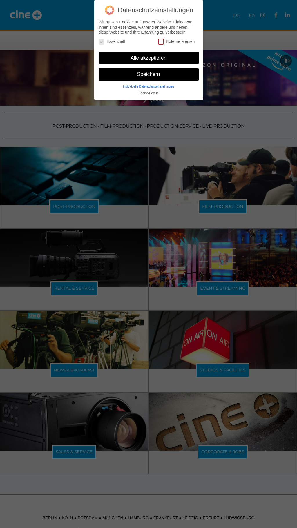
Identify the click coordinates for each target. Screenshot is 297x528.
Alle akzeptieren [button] (149, 58)
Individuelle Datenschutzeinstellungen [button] (148, 86)
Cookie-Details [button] (148, 93)
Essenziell (112, 41)
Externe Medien (176, 41)
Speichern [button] (148, 74)
